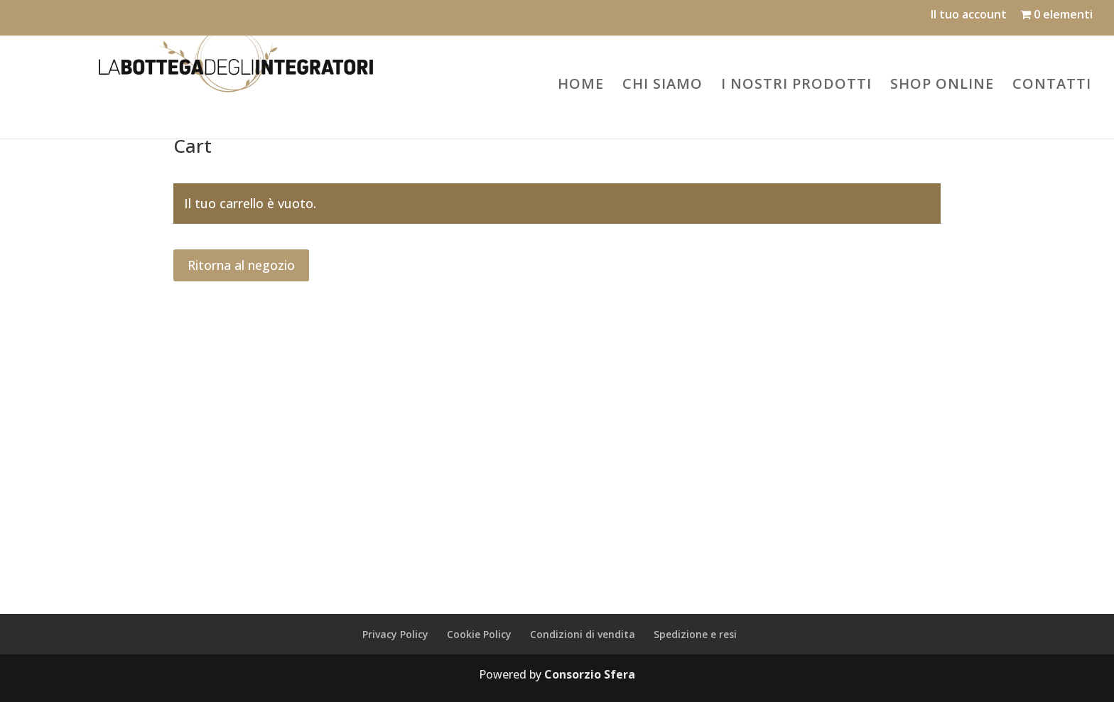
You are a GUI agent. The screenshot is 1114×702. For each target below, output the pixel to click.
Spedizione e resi (695, 634)
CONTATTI (1051, 83)
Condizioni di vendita (582, 634)
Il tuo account (969, 15)
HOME (581, 83)
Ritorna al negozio (241, 265)
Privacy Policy (395, 634)
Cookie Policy (479, 634)
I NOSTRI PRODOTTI (796, 83)
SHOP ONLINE (942, 83)
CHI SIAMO (662, 83)
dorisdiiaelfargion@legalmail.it (799, 484)
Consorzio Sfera (589, 674)
